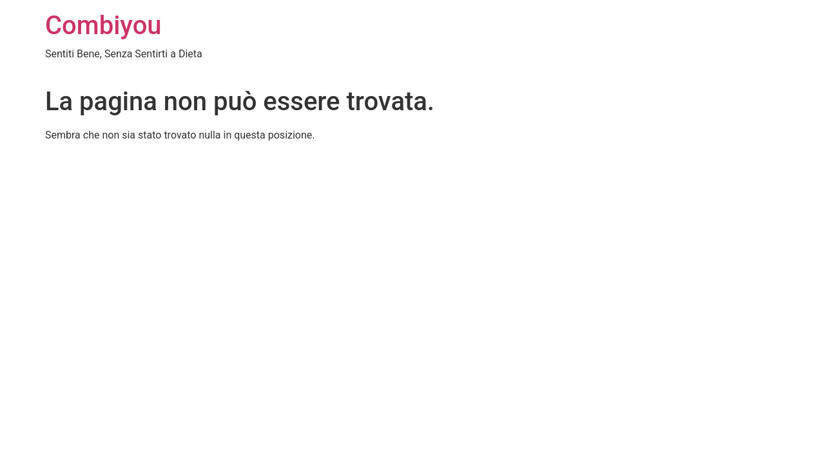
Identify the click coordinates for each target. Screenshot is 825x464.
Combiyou (103, 25)
